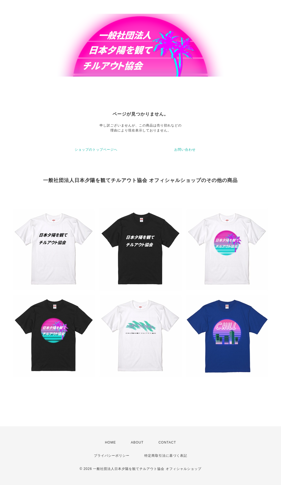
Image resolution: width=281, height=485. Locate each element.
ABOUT (137, 442)
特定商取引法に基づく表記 (165, 456)
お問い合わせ (185, 150)
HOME (110, 442)
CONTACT (167, 442)
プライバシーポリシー (112, 456)
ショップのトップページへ (96, 150)
